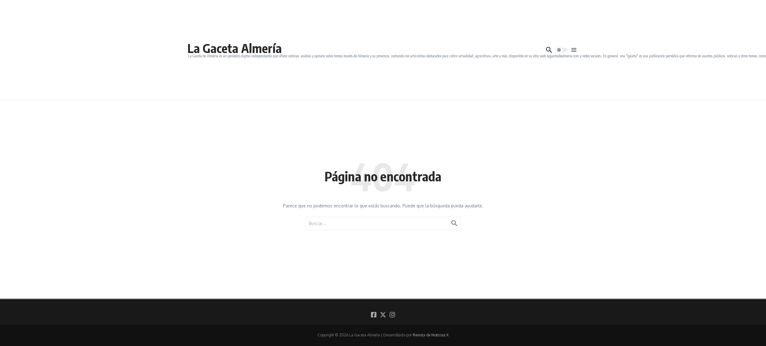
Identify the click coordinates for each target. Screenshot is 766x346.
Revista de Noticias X (430, 335)
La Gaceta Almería (234, 48)
